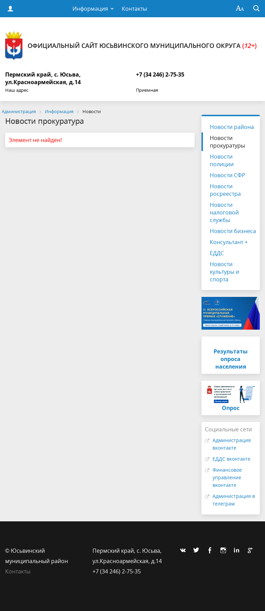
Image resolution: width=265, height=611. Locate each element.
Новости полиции (222, 160)
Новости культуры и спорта (224, 271)
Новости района (232, 127)
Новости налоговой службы (224, 212)
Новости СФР (227, 175)
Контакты (134, 8)
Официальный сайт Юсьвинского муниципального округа (131, 45)
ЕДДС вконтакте (232, 458)
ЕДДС (217, 253)
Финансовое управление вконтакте (227, 477)
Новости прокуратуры (227, 141)
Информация (90, 8)
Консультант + (229, 242)
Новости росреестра (225, 190)
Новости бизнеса (233, 231)
